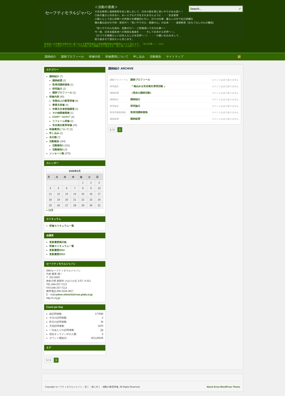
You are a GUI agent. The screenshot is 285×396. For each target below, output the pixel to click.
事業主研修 (58, 104)
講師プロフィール (72, 56)
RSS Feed (239, 56)
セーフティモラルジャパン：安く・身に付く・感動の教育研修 (144, 23)
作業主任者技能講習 (63, 109)
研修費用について (116, 56)
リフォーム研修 (61, 121)
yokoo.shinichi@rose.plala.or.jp (73, 294)
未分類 (53, 137)
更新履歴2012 (57, 250)
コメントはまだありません (225, 79)
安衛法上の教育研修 (63, 100)
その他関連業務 (61, 112)
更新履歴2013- (57, 254)
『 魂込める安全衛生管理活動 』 (148, 86)
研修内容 (94, 56)
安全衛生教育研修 (62, 125)
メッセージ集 (56, 153)
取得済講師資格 (139, 112)
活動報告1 (58, 145)
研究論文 (135, 105)
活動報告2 (58, 149)
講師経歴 (135, 118)
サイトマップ (174, 56)
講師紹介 (50, 56)
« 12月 (49, 210)
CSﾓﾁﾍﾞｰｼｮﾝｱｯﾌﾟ (61, 117)
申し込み (139, 56)
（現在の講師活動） (141, 92)
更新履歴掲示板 (58, 242)
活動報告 (155, 56)
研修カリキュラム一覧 (61, 225)
